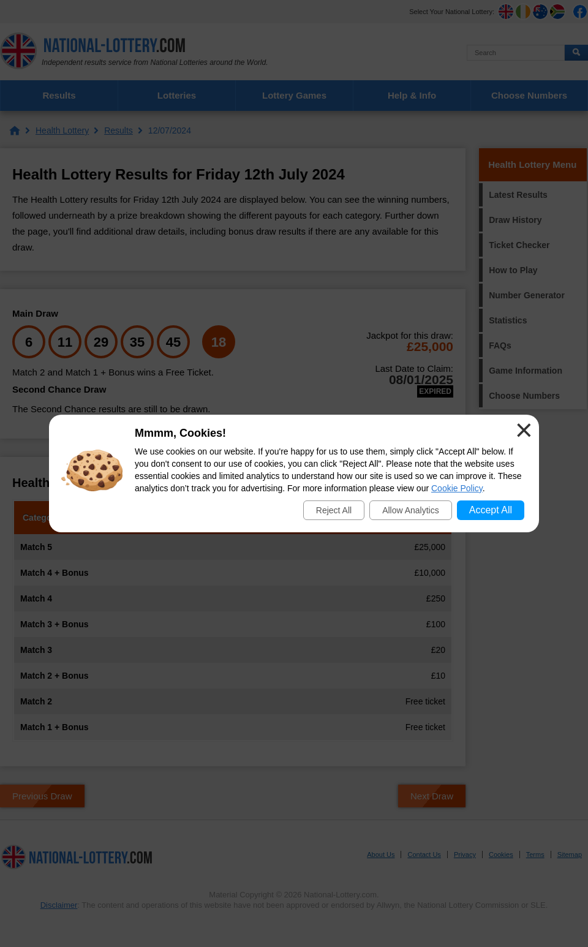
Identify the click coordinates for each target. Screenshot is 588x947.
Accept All (490, 510)
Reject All (334, 510)
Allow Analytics (410, 510)
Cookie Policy (457, 488)
